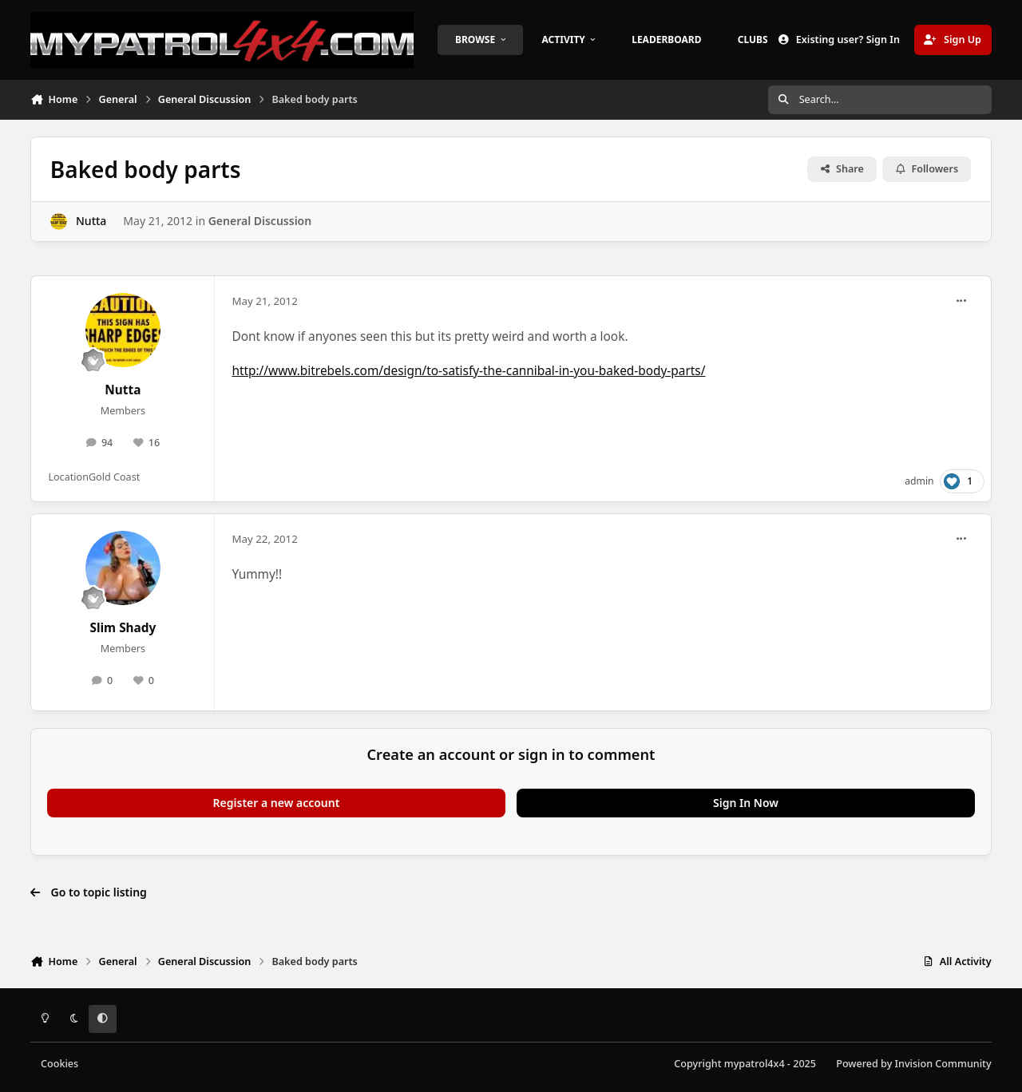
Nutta (91, 220)
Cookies (59, 1063)
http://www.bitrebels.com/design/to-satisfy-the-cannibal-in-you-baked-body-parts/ (468, 370)
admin (919, 481)
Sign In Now (745, 802)
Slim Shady (122, 627)
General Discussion (259, 220)
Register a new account (276, 802)
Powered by (913, 1063)
